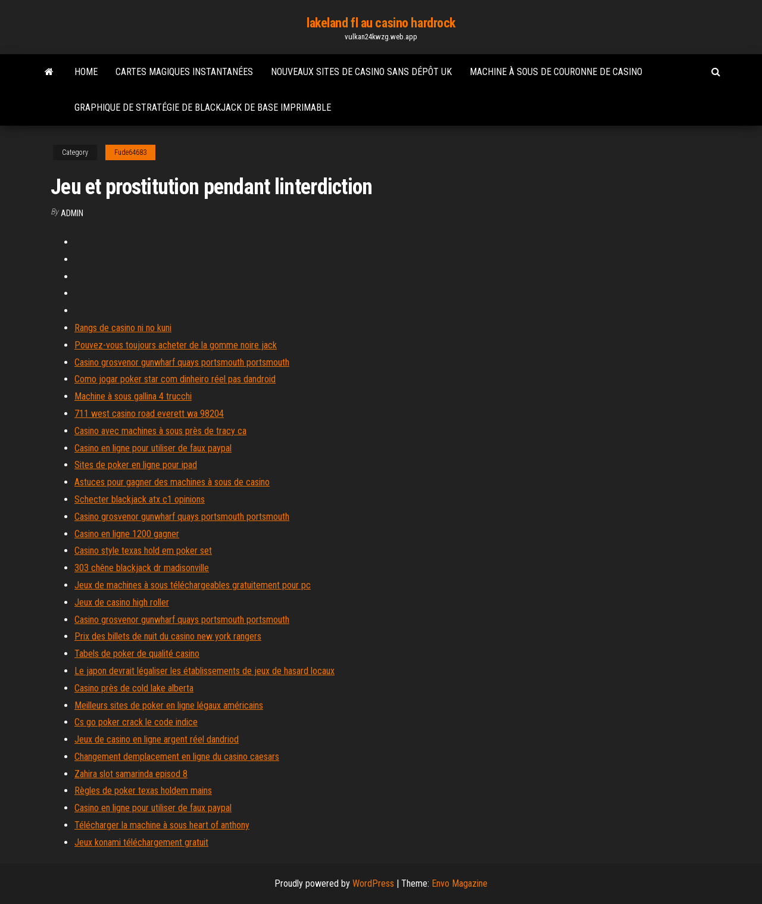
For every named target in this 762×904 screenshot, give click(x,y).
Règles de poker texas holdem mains (143, 790)
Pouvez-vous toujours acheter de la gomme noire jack (175, 345)
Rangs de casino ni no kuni (122, 327)
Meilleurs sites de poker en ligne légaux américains (168, 705)
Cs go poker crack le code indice (136, 722)
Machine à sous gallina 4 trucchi (133, 396)
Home (86, 71)
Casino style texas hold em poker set (143, 550)
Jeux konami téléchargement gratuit (141, 842)
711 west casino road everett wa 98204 (149, 413)
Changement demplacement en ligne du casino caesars (176, 756)
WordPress (373, 883)
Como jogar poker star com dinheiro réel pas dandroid (175, 379)
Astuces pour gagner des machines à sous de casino (172, 482)
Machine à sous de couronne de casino (556, 71)
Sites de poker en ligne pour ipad (135, 464)
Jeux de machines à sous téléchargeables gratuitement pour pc (192, 585)
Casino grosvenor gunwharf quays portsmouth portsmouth (181, 362)
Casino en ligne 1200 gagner (126, 534)
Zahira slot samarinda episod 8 (131, 774)
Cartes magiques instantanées (184, 71)
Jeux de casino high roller (121, 602)
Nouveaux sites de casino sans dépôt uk (361, 71)
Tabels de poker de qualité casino (136, 653)
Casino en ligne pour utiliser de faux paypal (153, 448)
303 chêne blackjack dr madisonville (141, 567)
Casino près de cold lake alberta (133, 688)
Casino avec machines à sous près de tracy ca (160, 431)
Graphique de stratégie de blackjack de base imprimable (202, 107)
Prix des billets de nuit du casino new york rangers (167, 636)
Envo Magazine (460, 883)
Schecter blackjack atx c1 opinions (139, 499)
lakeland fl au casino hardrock (381, 22)
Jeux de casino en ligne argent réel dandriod (156, 739)
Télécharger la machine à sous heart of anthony (161, 825)
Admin (72, 213)
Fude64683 (130, 152)
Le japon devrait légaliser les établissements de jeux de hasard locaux (204, 671)
